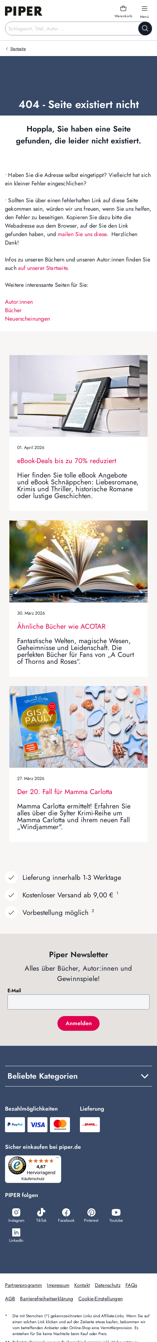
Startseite (18, 49)
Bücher (13, 310)
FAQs (131, 1285)
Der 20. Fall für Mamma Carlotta (64, 792)
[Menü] (57, 1159)
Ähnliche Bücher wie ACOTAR (61, 626)
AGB (10, 1298)
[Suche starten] (145, 28)
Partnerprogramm (23, 1285)
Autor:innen (19, 302)
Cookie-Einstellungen (100, 1298)
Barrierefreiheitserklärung (46, 1298)
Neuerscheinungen (27, 319)
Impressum (58, 1285)
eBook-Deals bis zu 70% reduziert (66, 461)
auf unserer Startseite (42, 268)
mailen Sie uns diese (82, 234)
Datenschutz (107, 1285)
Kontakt (82, 1285)
